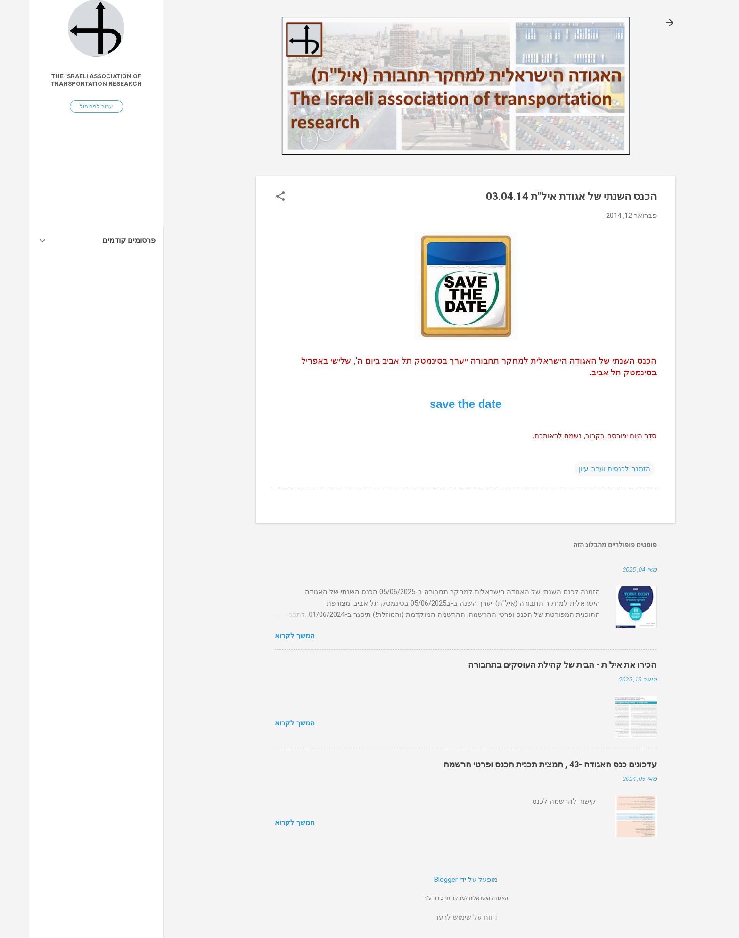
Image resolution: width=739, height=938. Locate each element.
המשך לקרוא (266, 635)
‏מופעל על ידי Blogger (436, 879)
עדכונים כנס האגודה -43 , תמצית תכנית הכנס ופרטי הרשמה (520, 764)
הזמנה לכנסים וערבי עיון (585, 469)
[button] (251, 197)
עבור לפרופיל (67, 106)
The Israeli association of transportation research (67, 79)
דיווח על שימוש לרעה (436, 917)
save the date (436, 404)
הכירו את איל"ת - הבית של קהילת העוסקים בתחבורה (533, 665)
